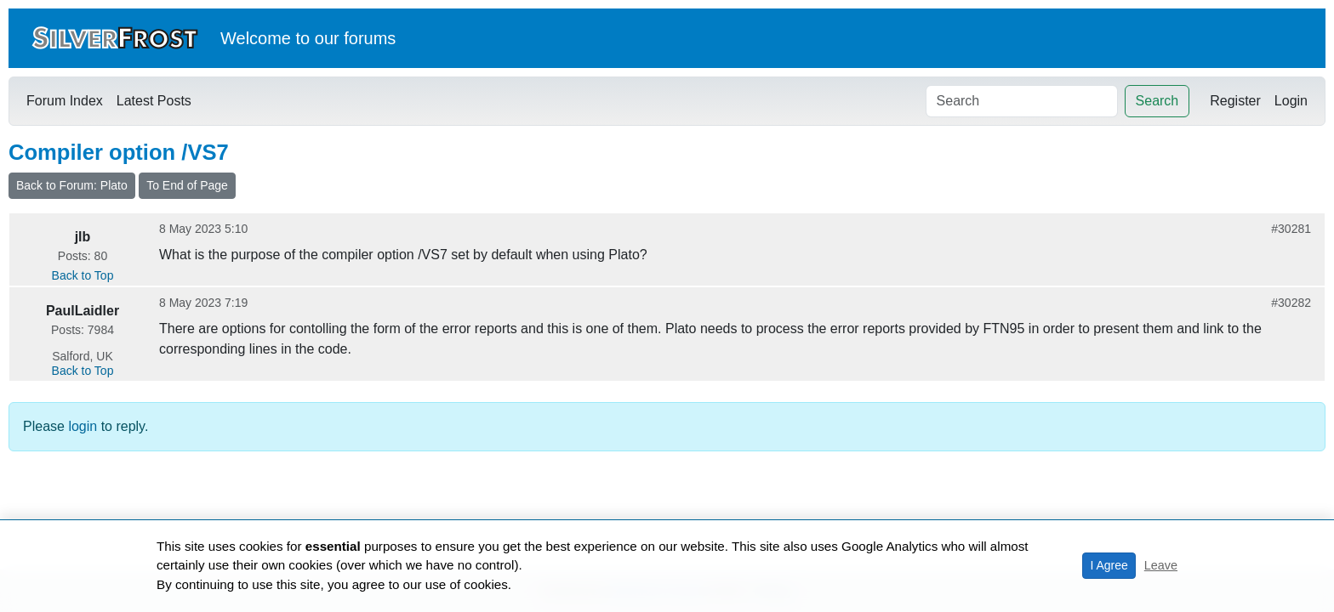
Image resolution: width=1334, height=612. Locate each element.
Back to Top (83, 275)
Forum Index (64, 101)
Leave (1160, 565)
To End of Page (187, 185)
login (82, 426)
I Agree (1108, 565)
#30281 (1291, 228)
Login (1291, 101)
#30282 (1291, 302)
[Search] (1022, 101)
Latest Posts (154, 101)
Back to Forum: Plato (72, 185)
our (327, 38)
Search (1157, 101)
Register (1235, 101)
